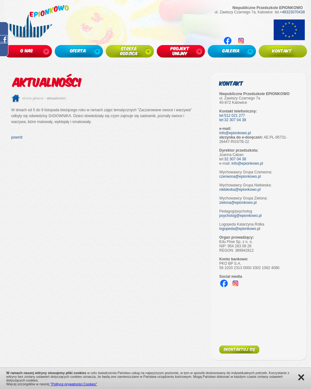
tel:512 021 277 (232, 115)
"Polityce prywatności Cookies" (73, 384)
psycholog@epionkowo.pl (240, 215)
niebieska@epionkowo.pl (240, 189)
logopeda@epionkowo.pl (239, 229)
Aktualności (56, 98)
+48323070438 (292, 12)
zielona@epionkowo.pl (238, 202)
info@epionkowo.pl (235, 133)
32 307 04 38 (235, 159)
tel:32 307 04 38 (232, 120)
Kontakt (231, 83)
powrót (16, 137)
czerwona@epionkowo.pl (240, 176)
